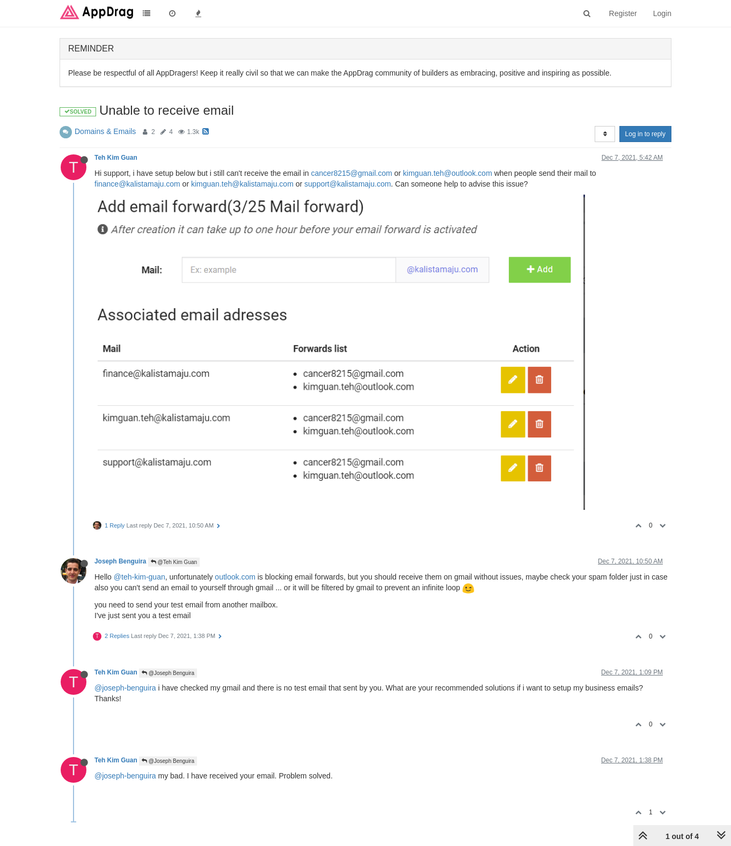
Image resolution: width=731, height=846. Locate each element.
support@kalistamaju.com (347, 184)
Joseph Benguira (120, 561)
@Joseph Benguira (168, 673)
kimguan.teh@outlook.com (447, 173)
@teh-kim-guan (139, 577)
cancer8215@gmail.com (351, 173)
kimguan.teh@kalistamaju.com (242, 184)
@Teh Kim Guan (174, 562)
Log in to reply (645, 134)
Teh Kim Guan (115, 157)
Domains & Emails (105, 131)
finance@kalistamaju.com (137, 184)
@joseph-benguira (125, 688)
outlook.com (235, 577)
